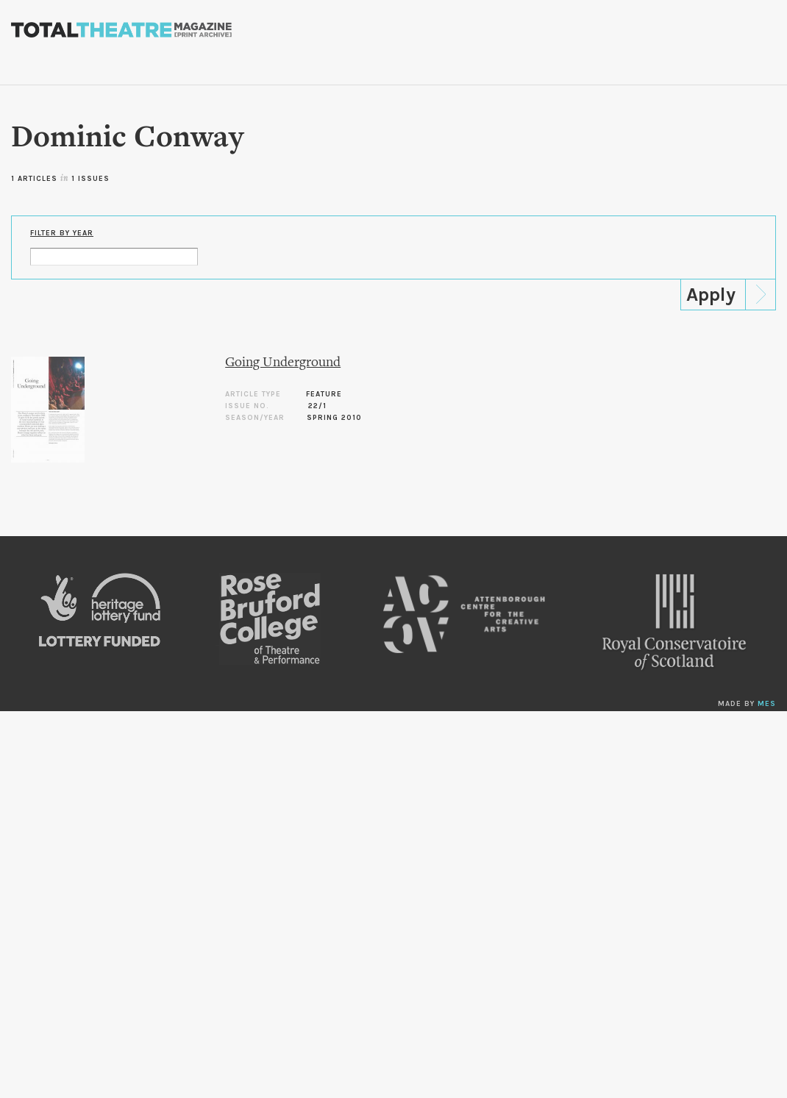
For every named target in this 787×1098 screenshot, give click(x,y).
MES (767, 703)
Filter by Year (61, 233)
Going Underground (283, 363)
